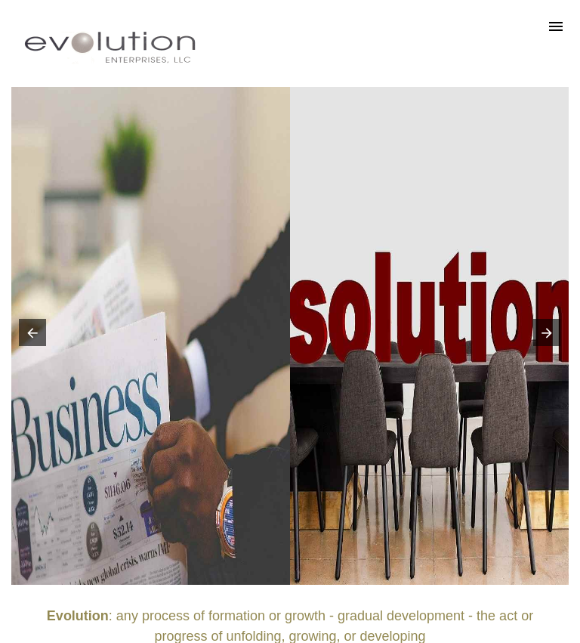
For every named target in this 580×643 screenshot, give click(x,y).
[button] (29, 336)
